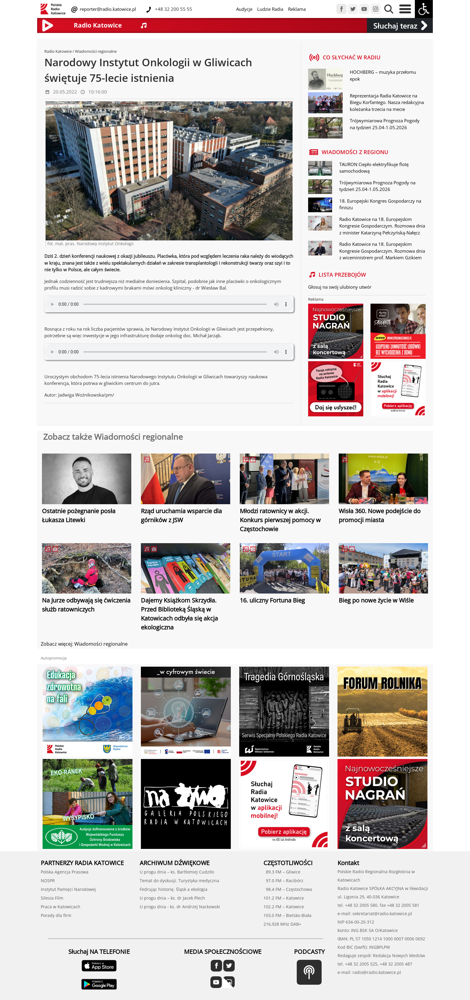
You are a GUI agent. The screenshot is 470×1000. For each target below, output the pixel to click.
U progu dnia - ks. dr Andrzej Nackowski (180, 906)
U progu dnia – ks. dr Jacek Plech (172, 898)
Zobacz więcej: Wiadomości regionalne (84, 644)
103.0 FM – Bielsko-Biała (287, 915)
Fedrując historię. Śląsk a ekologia (173, 889)
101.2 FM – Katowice (283, 898)
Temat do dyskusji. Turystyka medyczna (179, 880)
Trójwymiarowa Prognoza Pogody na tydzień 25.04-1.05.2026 (385, 124)
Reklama (297, 9)
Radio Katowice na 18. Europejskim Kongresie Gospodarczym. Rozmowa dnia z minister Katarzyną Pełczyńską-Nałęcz (382, 226)
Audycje (244, 9)
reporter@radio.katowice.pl (107, 9)
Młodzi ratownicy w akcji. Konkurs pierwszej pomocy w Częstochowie (280, 520)
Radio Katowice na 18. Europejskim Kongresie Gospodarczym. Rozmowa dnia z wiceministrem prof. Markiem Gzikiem (382, 250)
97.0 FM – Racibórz (283, 880)
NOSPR (48, 880)
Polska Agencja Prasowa (64, 872)
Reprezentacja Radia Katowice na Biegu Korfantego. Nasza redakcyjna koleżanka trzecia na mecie (387, 102)
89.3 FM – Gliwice (281, 872)
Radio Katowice (58, 51)
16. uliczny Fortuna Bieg (272, 600)
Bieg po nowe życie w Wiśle (376, 600)
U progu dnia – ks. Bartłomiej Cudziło (177, 872)
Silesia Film (52, 898)
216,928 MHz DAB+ (282, 924)
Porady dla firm (56, 915)
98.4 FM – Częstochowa (287, 889)
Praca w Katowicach (60, 906)
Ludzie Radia (270, 9)
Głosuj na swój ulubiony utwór (339, 287)
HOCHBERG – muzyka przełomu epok (383, 75)
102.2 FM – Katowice (283, 906)
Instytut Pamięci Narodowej (68, 889)
